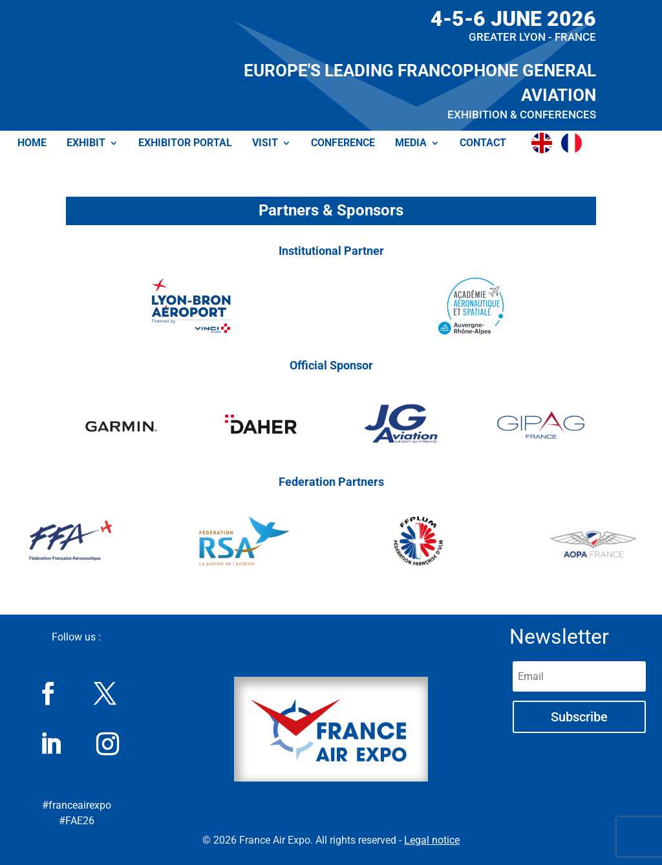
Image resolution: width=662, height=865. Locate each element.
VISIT (265, 143)
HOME (32, 143)
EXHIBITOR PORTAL (185, 143)
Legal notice (432, 840)
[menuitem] (545, 143)
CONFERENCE (343, 143)
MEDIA (411, 143)
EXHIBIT (86, 143)
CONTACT (483, 143)
